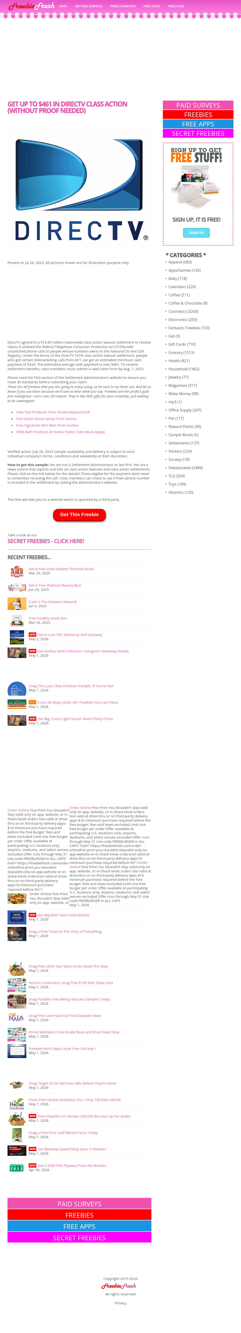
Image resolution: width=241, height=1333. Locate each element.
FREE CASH (176, 6)
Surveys (175, 459)
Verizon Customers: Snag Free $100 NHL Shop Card (71, 982)
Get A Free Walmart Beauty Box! (55, 585)
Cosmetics (177, 311)
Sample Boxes (181, 434)
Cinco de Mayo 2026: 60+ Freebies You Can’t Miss (78, 702)
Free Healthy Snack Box (48, 618)
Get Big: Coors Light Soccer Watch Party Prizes (75, 718)
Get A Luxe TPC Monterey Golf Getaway (70, 634)
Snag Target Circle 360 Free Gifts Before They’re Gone (72, 1083)
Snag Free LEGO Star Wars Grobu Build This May (68, 966)
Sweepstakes (180, 467)
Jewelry (175, 377)
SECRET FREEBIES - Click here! (46, 541)
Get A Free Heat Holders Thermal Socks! (61, 568)
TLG (172, 475)
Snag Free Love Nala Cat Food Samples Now (64, 1015)
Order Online (18, 810)
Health (174, 360)
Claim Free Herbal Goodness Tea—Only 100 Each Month (75, 1099)
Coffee (174, 295)
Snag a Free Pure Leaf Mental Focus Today (63, 1132)
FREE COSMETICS (123, 6)
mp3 (173, 401)
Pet (171, 418)
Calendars (177, 286)
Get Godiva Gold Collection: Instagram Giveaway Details (83, 651)
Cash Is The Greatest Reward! (53, 601)
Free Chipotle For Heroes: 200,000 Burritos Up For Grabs (84, 1116)
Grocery (175, 352)
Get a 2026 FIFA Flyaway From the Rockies (72, 1165)
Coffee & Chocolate (185, 303)
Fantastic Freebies (184, 327)
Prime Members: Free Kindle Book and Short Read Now (74, 1032)
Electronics (178, 319)
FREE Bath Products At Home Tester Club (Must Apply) (60, 431)
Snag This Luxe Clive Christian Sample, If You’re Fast (71, 685)
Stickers (175, 451)
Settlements (179, 443)
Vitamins (176, 492)
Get (172, 336)
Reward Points (181, 426)
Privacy (120, 1303)
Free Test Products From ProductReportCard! (53, 412)
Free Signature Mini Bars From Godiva (47, 425)
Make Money (180, 393)
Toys (173, 484)
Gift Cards (177, 344)
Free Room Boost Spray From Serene (46, 418)
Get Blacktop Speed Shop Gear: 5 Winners (72, 1149)
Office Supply (180, 410)
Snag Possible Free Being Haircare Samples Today (69, 999)
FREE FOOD (152, 6)
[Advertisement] (120, 61)
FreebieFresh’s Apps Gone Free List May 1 (63, 1048)
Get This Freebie (79, 514)
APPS (63, 6)
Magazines (178, 385)
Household (178, 369)
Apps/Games (180, 270)
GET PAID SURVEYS (88, 6)
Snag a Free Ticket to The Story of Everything (65, 931)
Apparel (175, 262)
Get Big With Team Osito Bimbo (63, 915)
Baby (173, 278)
